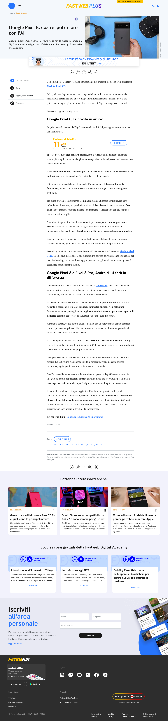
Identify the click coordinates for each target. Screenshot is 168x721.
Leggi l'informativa (15, 644)
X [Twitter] (78, 72)
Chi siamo (12, 698)
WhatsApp (90, 72)
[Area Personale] (158, 6)
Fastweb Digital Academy (69, 698)
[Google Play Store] (35, 684)
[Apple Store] (16, 684)
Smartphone (62, 439)
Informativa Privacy (96, 715)
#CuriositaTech (59, 445)
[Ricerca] (154, 6)
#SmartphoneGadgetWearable (92, 445)
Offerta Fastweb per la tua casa (131, 1)
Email (96, 72)
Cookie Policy (111, 715)
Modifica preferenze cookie (129, 715)
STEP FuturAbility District (69, 702)
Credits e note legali (15, 702)
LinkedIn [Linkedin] (72, 72)
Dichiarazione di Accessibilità (149, 715)
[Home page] (84, 6)
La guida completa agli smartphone (85, 417)
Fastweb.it (12, 707)
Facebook (84, 72)
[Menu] (14, 6)
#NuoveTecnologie (73, 445)
